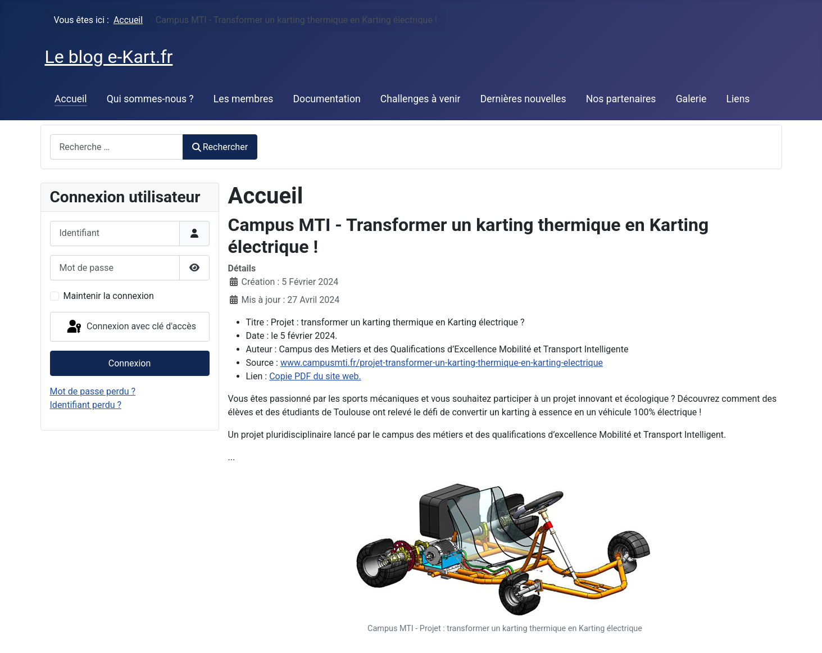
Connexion (129, 363)
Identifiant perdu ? (86, 405)
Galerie (691, 99)
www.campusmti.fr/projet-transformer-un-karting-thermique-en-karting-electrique (441, 362)
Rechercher (220, 147)
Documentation (327, 99)
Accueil (71, 99)
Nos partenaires (621, 99)
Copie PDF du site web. (315, 376)
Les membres (244, 99)
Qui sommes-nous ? (150, 99)
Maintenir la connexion (108, 296)
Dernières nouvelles (523, 99)
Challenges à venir (420, 99)
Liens (738, 99)
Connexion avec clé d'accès (130, 327)
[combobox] (116, 147)
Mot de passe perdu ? (93, 391)
